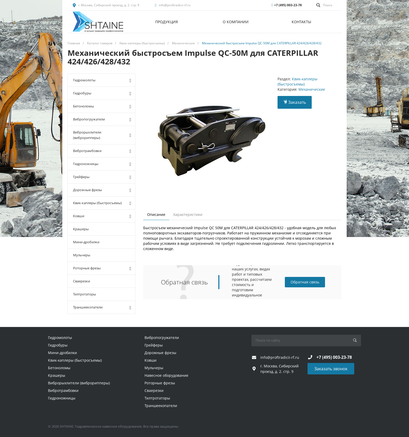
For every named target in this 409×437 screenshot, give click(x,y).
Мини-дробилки (86, 242)
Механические (311, 89)
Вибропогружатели (102, 119)
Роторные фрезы (102, 268)
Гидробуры (102, 93)
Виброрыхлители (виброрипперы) (102, 135)
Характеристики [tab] (187, 214)
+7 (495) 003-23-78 (288, 5)
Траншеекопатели (102, 307)
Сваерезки (81, 281)
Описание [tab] (156, 214)
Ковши (102, 216)
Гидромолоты (102, 80)
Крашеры (81, 229)
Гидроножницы (102, 164)
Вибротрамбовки (102, 151)
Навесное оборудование (166, 375)
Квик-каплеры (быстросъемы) (102, 203)
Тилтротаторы (84, 294)
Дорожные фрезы (102, 190)
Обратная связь (305, 282)
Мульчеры (81, 255)
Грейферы (102, 177)
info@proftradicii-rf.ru (174, 5)
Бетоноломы (102, 106)
